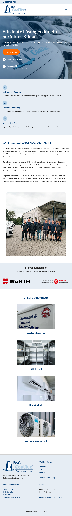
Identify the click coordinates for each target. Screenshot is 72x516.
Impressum (43, 475)
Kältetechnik (8, 492)
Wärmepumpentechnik (11, 497)
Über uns (42, 469)
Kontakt (42, 472)
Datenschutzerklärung (47, 478)
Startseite (42, 467)
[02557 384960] (9, 2)
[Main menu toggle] (66, 10)
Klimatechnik (8, 495)
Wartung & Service (10, 489)
